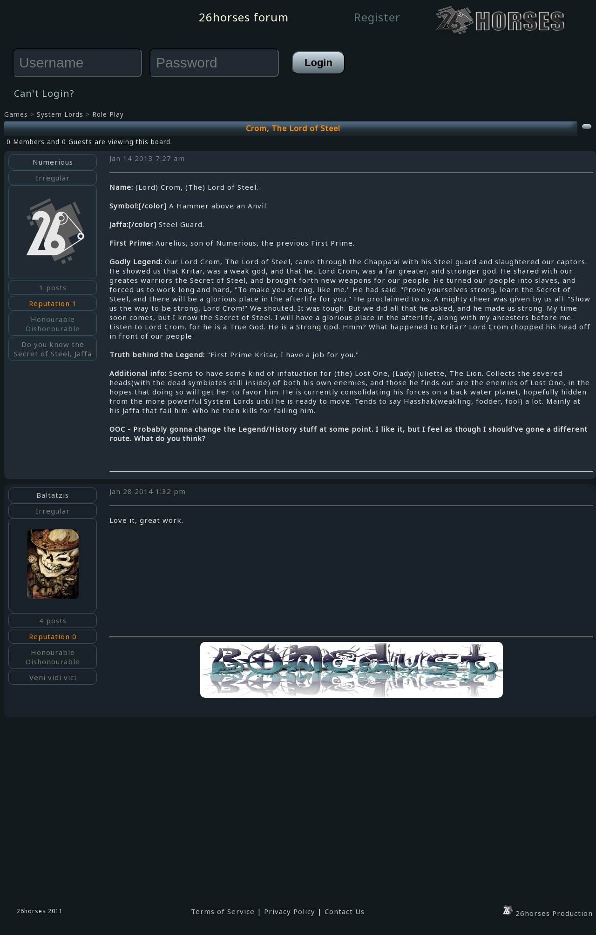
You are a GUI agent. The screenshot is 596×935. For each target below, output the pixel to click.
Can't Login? (44, 93)
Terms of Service (223, 911)
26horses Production (547, 913)
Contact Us (345, 911)
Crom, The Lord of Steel (293, 128)
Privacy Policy (289, 911)
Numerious (53, 162)
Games (16, 114)
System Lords (60, 114)
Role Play (108, 114)
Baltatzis (52, 495)
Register (377, 17)
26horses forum (244, 17)
